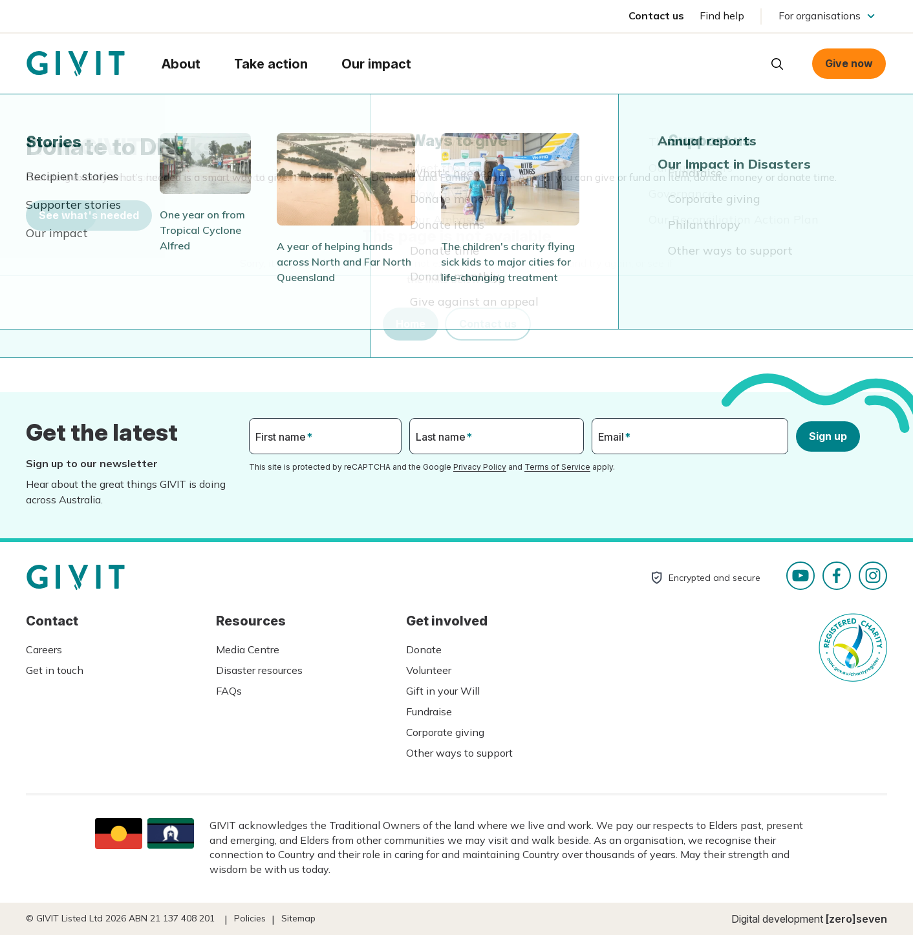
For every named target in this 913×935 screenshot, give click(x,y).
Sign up (828, 436)
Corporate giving (445, 732)
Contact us (656, 15)
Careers (44, 649)
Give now (849, 63)
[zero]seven (856, 918)
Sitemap (298, 918)
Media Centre (247, 649)
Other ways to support (459, 752)
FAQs (229, 690)
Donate (424, 649)
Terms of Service (557, 467)
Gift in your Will (443, 690)
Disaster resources (259, 670)
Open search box (777, 64)
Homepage (75, 64)
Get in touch (54, 670)
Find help (722, 15)
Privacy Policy (479, 467)
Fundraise (429, 711)
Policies (250, 918)
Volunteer (428, 670)
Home (410, 323)
